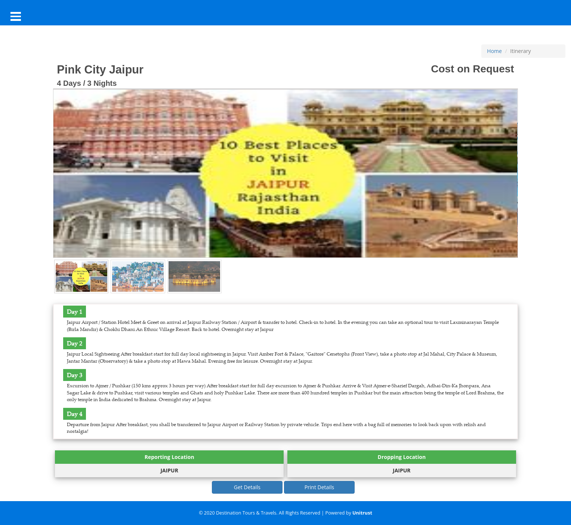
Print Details (319, 487)
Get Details (247, 487)
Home (494, 50)
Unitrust (362, 513)
